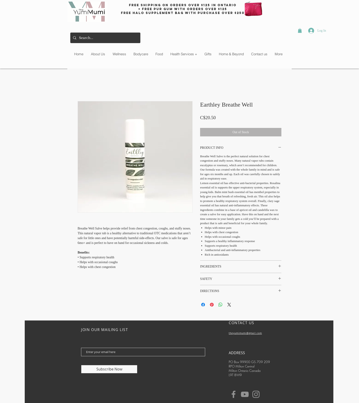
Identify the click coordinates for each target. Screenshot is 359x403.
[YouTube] (245, 394)
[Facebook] (233, 394)
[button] (300, 30)
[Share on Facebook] (203, 304)
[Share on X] (229, 304)
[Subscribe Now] (109, 369)
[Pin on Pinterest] (212, 304)
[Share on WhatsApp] (220, 304)
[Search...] (105, 38)
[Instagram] (256, 394)
